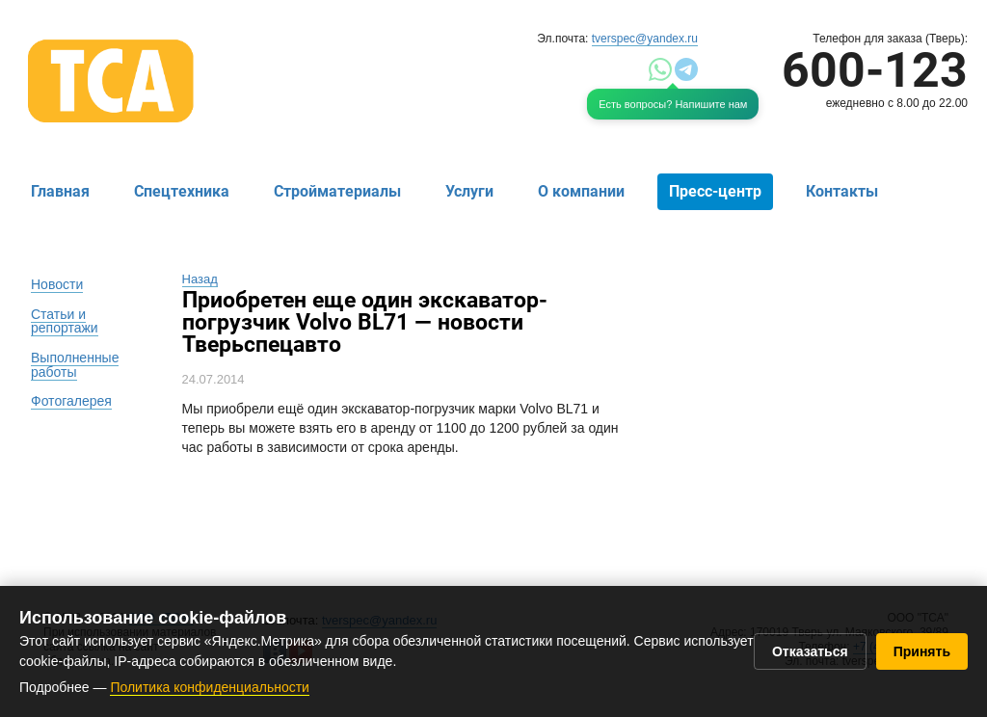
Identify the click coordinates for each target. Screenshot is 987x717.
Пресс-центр (715, 191)
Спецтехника (181, 191)
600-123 (875, 70)
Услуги (469, 191)
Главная (60, 191)
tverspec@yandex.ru (645, 38)
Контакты (842, 191)
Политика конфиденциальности (209, 687)
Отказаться (810, 651)
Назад (200, 279)
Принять (922, 651)
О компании (581, 191)
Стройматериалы (337, 191)
